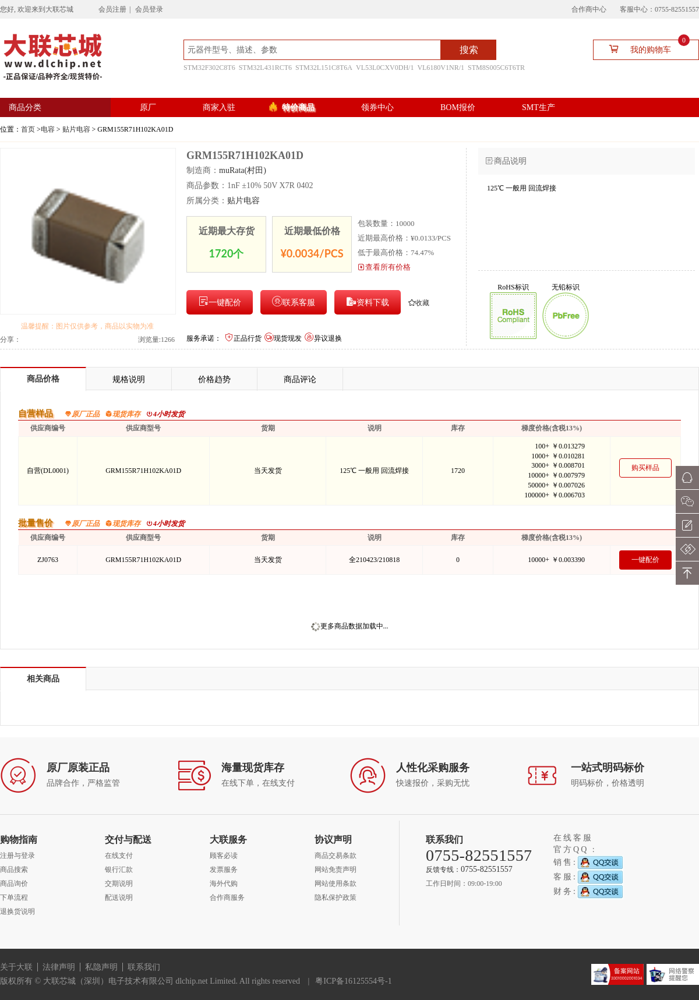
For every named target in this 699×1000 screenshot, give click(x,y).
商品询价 (14, 883)
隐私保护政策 (335, 897)
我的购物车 (644, 49)
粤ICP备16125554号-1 (353, 981)
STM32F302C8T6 (209, 67)
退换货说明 (17, 911)
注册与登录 (17, 855)
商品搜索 (14, 869)
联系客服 (293, 301)
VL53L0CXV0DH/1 (385, 67)
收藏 (418, 303)
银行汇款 (119, 869)
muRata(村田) (242, 170)
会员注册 (112, 9)
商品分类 (25, 107)
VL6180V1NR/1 (440, 67)
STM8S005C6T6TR (496, 67)
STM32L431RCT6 (265, 67)
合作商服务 (227, 897)
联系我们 (144, 967)
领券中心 (377, 107)
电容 (48, 129)
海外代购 (224, 883)
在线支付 (119, 855)
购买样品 (645, 468)
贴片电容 (76, 129)
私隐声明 (101, 967)
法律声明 (59, 967)
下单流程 (14, 897)
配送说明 (119, 897)
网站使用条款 (335, 883)
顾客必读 (224, 855)
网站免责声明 (335, 869)
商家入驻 (219, 107)
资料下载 (367, 301)
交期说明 (119, 883)
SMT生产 (538, 107)
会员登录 (149, 9)
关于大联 (16, 967)
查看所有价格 (384, 267)
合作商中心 (588, 9)
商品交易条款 (335, 855)
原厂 (148, 107)
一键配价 (219, 301)
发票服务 (224, 869)
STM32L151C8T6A (323, 67)
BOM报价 (457, 107)
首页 (28, 129)
